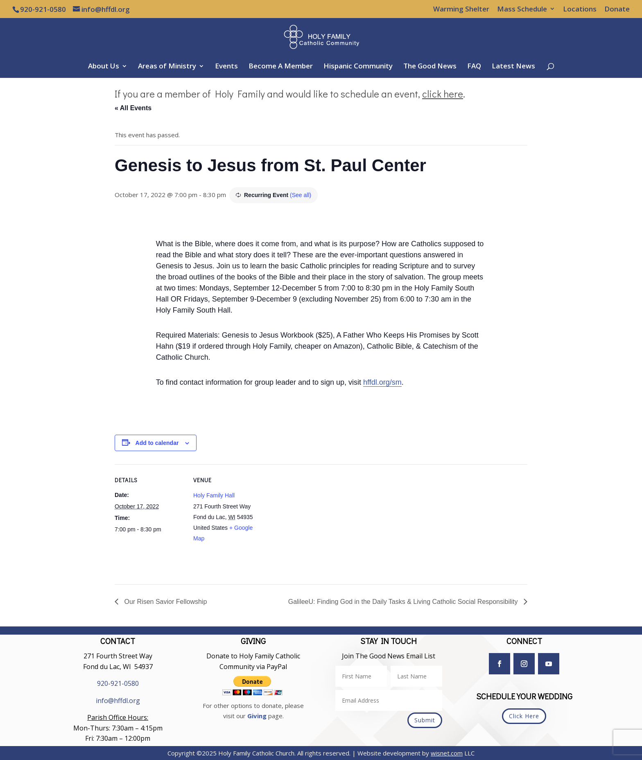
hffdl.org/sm (382, 382)
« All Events (133, 107)
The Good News (430, 66)
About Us (103, 66)
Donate (617, 9)
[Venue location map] (315, 521)
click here (442, 93)
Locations (580, 9)
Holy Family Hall (214, 495)
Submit (424, 720)
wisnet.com (447, 753)
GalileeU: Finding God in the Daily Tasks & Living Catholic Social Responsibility (404, 601)
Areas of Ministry (167, 66)
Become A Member (281, 66)
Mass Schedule (522, 9)
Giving (257, 716)
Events (226, 66)
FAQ (474, 66)
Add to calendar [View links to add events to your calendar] (157, 443)
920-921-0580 (118, 683)
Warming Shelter (461, 9)
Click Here (524, 716)
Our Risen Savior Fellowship (164, 601)
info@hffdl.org (118, 700)
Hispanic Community (358, 66)
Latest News (513, 66)
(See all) (300, 195)
